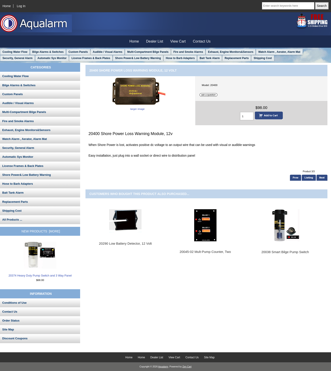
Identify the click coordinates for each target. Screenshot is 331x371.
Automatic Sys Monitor (52, 58)
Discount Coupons (14, 338)
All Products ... (12, 219)
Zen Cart (187, 366)
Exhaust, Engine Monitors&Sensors (230, 51)
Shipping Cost (263, 58)
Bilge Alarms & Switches (48, 51)
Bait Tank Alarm (210, 58)
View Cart (178, 41)
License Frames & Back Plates (90, 58)
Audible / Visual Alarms (108, 51)
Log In (21, 6)
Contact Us (201, 41)
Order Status (10, 320)
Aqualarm (163, 366)
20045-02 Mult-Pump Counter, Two (205, 252)
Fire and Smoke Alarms (188, 51)
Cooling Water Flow (14, 51)
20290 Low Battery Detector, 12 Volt (125, 243)
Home (6, 6)
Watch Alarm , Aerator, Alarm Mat (279, 51)
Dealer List (154, 41)
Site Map (8, 329)
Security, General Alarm (17, 58)
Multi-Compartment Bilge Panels (148, 51)
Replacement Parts (237, 58)
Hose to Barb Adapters (180, 58)
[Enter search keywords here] (288, 5)
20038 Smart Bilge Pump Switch (285, 252)
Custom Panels (78, 51)
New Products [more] (40, 231)
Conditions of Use (14, 302)
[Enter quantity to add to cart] (247, 116)
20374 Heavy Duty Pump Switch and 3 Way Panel (40, 259)
